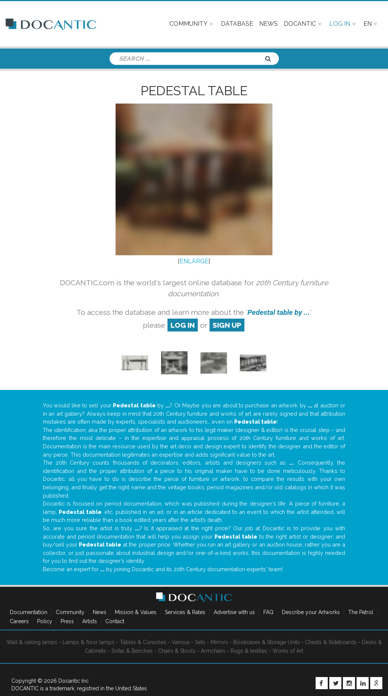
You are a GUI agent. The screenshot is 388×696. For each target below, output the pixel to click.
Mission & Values (135, 612)
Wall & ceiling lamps (31, 642)
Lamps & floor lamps (88, 642)
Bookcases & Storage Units (266, 642)
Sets (200, 642)
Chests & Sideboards (331, 642)
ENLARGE (194, 261)
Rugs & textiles (249, 651)
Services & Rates (185, 612)
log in (183, 325)
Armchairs (213, 651)
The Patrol (360, 612)
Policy (44, 621)
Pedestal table (194, 90)
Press (67, 621)
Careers (19, 621)
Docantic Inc (73, 681)
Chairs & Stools (177, 651)
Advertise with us (234, 612)
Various (181, 642)
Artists (89, 621)
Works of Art (287, 651)
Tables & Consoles (143, 642)
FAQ (268, 612)
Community (70, 612)
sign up (227, 325)
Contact (114, 621)
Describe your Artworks (311, 612)
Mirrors (219, 642)
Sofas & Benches (132, 651)
